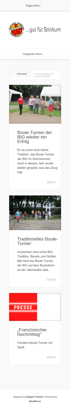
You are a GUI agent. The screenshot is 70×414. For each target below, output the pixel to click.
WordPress (35, 401)
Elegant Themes (34, 397)
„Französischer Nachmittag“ (32, 332)
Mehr (51, 182)
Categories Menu (34, 53)
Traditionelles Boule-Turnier (37, 241)
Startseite (22, 73)
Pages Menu (35, 5)
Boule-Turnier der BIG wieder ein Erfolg (34, 137)
